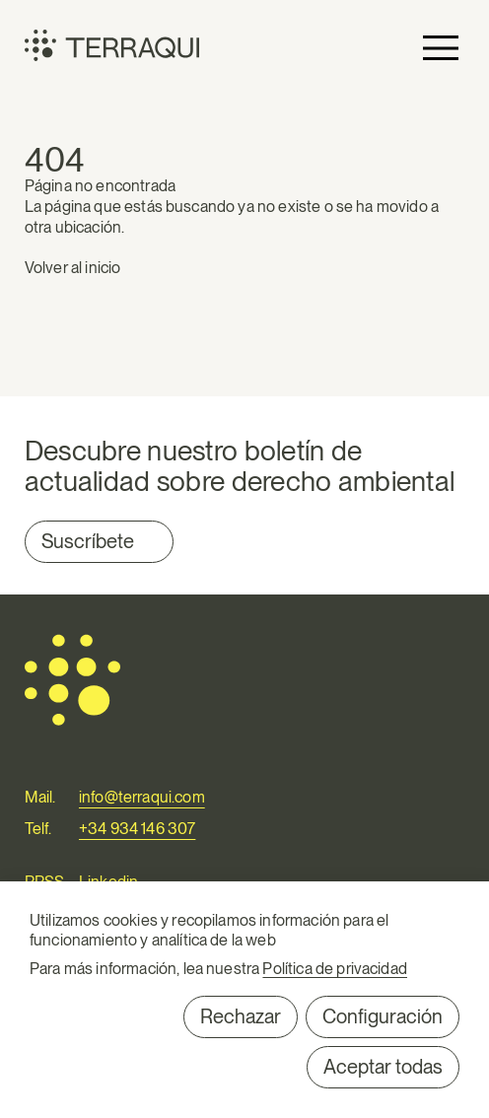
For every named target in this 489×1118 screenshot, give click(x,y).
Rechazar (240, 1016)
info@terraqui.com (142, 797)
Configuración (382, 1016)
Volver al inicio (73, 267)
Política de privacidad (334, 968)
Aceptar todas (383, 1067)
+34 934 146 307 (137, 828)
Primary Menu (440, 47)
